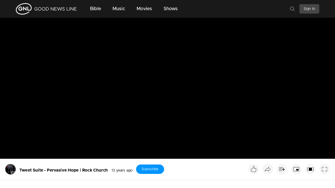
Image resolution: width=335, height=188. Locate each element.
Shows (171, 9)
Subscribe (150, 169)
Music (119, 9)
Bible (95, 9)
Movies (144, 9)
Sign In (309, 9)
